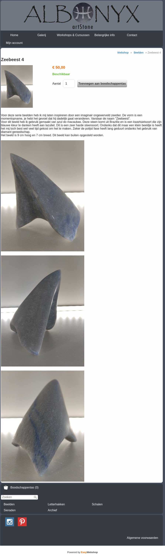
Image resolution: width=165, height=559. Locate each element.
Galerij (41, 35)
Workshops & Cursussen (73, 35)
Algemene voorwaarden (142, 537)
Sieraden (10, 510)
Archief (52, 510)
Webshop (123, 52)
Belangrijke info (104, 35)
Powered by (82, 552)
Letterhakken (56, 504)
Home (14, 35)
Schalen (97, 504)
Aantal (56, 83)
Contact (132, 35)
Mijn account (14, 42)
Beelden (9, 504)
